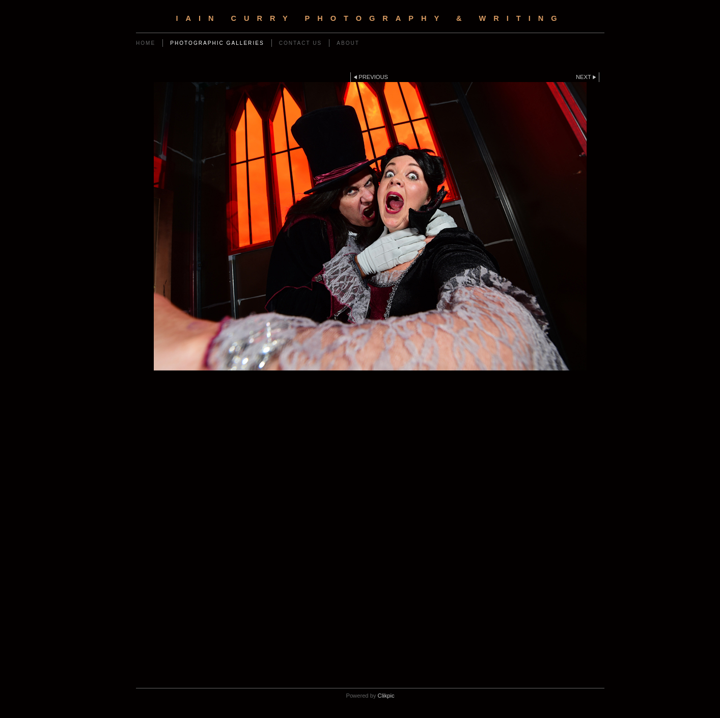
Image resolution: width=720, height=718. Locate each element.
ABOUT (348, 43)
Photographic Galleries (217, 43)
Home (145, 43)
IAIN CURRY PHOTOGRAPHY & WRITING (370, 18)
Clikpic (386, 696)
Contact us (300, 43)
